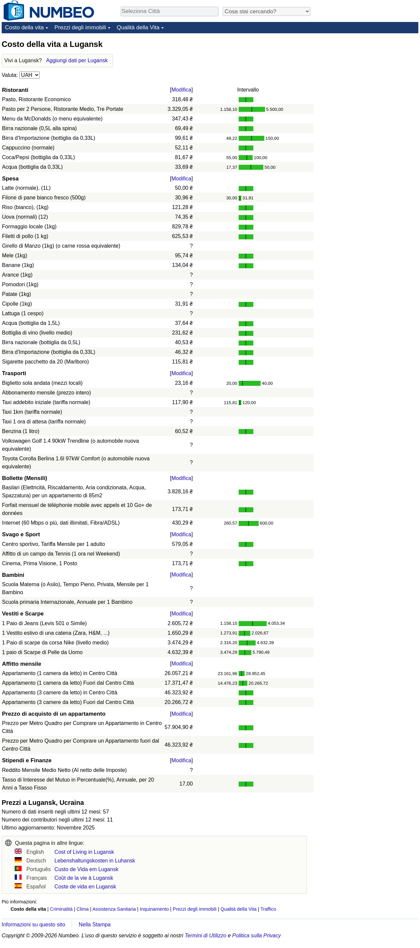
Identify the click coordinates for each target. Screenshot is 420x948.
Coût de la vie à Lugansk (83, 878)
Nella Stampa (95, 924)
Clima (82, 909)
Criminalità (61, 909)
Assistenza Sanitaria (114, 909)
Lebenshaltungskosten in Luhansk (94, 860)
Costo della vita (24, 27)
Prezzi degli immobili (80, 27)
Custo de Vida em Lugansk (86, 869)
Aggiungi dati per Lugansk (77, 60)
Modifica (181, 90)
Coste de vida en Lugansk (85, 886)
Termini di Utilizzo (205, 935)
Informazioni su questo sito (33, 924)
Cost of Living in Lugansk (84, 852)
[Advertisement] (368, 80)
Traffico (268, 909)
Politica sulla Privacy (256, 935)
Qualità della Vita (138, 27)
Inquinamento (154, 909)
